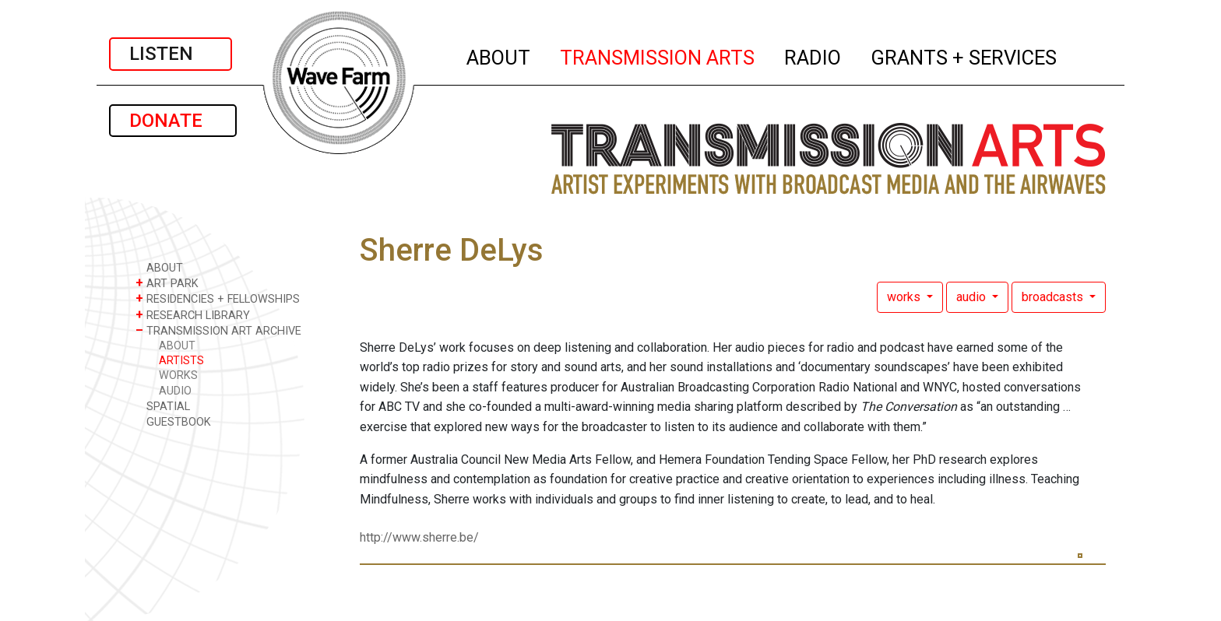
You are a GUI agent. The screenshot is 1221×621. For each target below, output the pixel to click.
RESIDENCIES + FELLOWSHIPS (217, 298)
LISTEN (170, 54)
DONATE (172, 121)
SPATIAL (162, 405)
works (905, 296)
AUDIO (175, 391)
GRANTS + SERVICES (964, 55)
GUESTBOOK (173, 421)
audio (972, 296)
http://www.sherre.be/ (419, 537)
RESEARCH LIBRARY (192, 314)
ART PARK (167, 282)
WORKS (178, 375)
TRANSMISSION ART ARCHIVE (218, 330)
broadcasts (1054, 296)
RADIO (813, 55)
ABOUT (499, 55)
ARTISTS (181, 360)
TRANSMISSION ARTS (658, 55)
